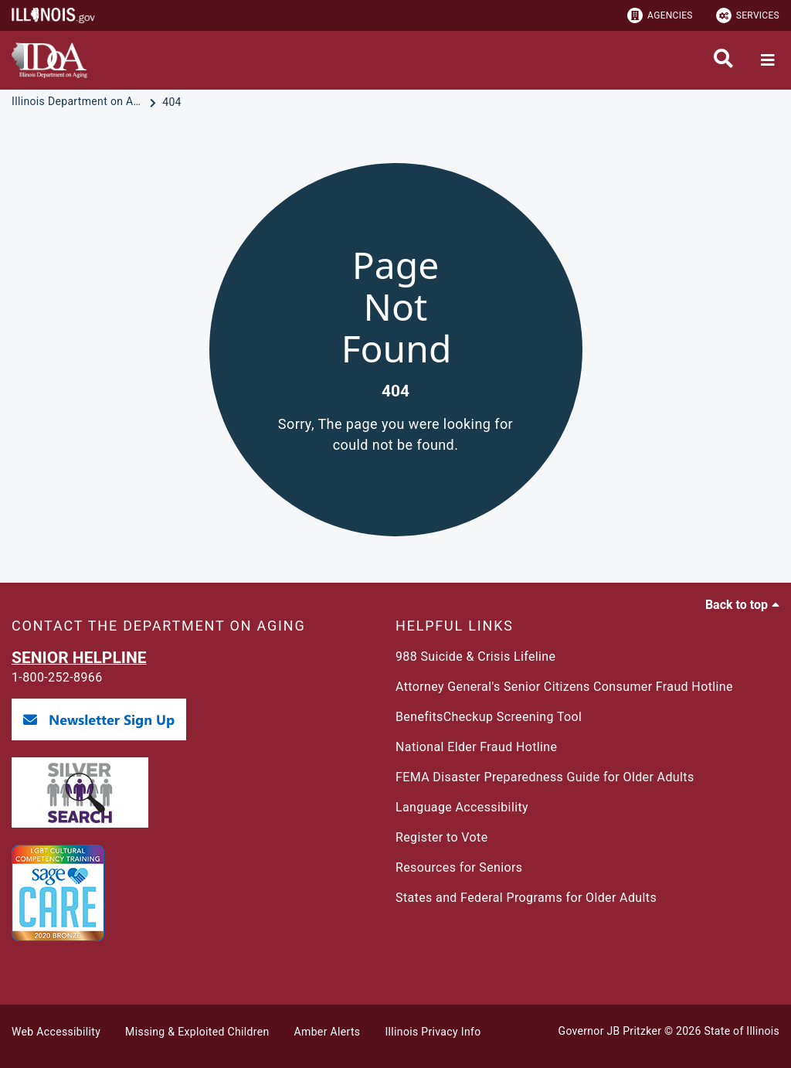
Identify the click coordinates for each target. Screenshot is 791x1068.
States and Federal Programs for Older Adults (526, 897)
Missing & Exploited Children (197, 1031)
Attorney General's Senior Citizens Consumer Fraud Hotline (564, 686)
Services (747, 15)
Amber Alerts (327, 1031)
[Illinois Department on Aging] (79, 102)
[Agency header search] (723, 60)
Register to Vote (442, 837)
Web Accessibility (56, 1031)
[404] (172, 102)
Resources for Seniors (459, 867)
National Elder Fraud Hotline (476, 747)
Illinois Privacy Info (432, 1031)
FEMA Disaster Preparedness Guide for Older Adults (545, 777)
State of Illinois (741, 1031)
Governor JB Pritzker (610, 1031)
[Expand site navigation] (767, 60)
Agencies (660, 15)
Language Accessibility (462, 807)
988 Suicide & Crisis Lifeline (475, 656)
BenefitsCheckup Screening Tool (489, 716)
